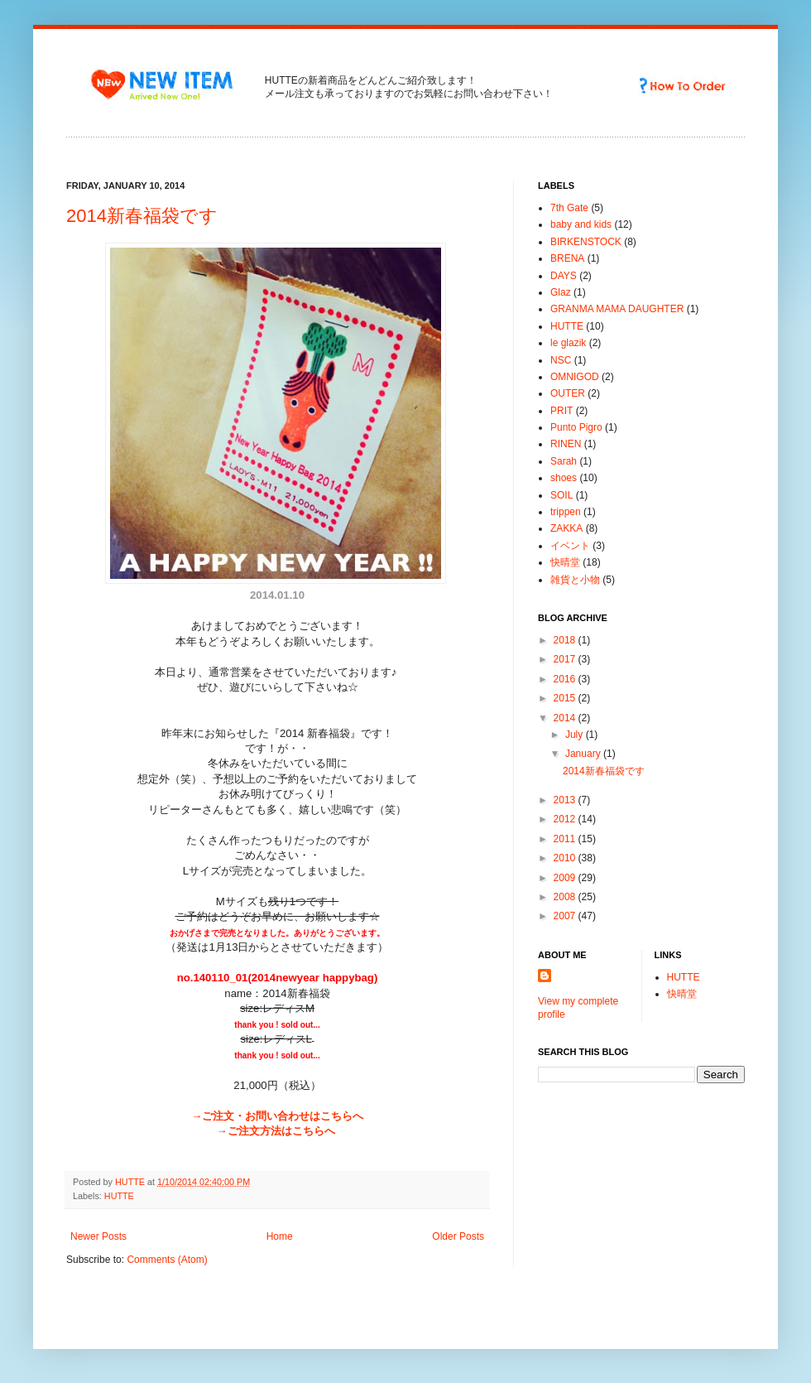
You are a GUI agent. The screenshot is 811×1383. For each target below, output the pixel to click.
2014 (566, 718)
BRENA (567, 258)
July (575, 734)
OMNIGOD (574, 377)
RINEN (565, 444)
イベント (570, 546)
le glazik (568, 343)
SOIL (561, 495)
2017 (566, 659)
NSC (560, 360)
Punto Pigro (576, 427)
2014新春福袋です (142, 215)
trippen (565, 512)
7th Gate (569, 208)
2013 (566, 800)
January (584, 753)
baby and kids (581, 224)
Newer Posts (98, 1236)
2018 (566, 640)
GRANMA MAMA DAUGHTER (617, 309)
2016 (566, 679)
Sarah (563, 461)
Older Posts (458, 1236)
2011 (566, 839)
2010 (566, 858)
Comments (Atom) (167, 1259)
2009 (566, 878)
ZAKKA (566, 528)
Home (279, 1236)
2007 (566, 916)
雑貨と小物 (575, 579)
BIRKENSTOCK (585, 242)
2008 (566, 897)
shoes (563, 478)
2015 (566, 698)
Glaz (560, 292)
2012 (566, 819)
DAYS (563, 276)
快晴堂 (565, 562)
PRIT (561, 411)
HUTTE (119, 1196)
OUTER (567, 393)
